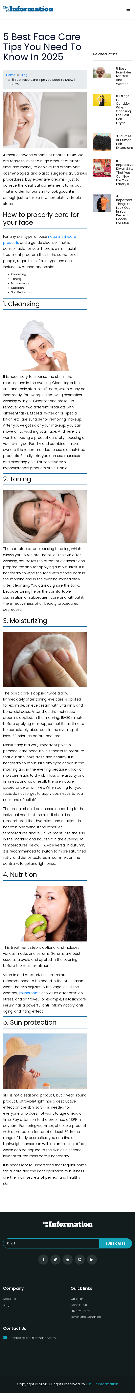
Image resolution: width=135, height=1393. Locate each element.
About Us (9, 1299)
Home (10, 75)
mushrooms (29, 992)
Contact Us (79, 1305)
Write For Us (79, 1299)
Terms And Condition (86, 1317)
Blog (24, 75)
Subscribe (115, 1243)
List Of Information (102, 1384)
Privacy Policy (80, 1311)
